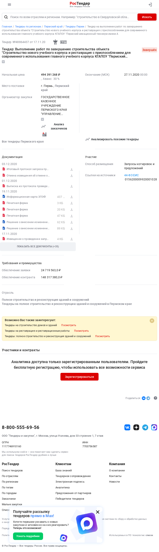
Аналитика (62, 487)
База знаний (63, 470)
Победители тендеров (69, 498)
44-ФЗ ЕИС (131, 175)
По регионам (10, 481)
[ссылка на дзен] (136, 427)
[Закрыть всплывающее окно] (98, 512)
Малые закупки (12, 504)
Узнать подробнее (28, 536)
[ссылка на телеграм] (145, 427)
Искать (147, 17)
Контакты (115, 476)
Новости (114, 481)
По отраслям (10, 476)
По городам (9, 493)
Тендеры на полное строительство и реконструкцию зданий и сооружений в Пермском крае (67, 304)
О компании (117, 470)
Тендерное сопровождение (73, 476)
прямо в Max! (42, 516)
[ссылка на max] (154, 427)
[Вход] (150, 4)
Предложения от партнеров (73, 493)
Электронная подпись (69, 481)
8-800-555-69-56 (20, 427)
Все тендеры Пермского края (23, 141)
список (149, 535)
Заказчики (9, 498)
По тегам (7, 487)
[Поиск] (6, 17)
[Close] (152, 321)
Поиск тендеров (12, 470)
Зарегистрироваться (79, 376)
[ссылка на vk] (127, 427)
